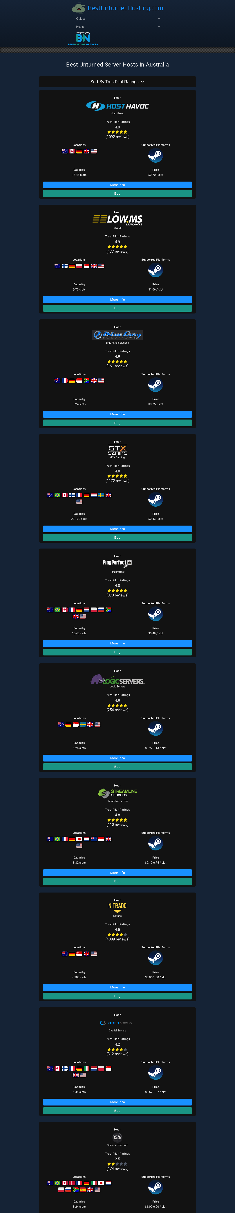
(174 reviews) (69, 529)
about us (115, 740)
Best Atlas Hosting (149, 650)
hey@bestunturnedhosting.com (92, 631)
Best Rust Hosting (149, 663)
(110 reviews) (69, 370)
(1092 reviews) (69, 85)
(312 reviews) (69, 463)
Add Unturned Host (149, 596)
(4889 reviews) (69, 415)
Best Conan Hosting (150, 655)
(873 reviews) (69, 278)
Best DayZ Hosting (149, 659)
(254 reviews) (69, 324)
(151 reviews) (69, 176)
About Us (143, 600)
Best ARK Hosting (148, 637)
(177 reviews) (69, 130)
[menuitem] (47, 20)
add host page (81, 681)
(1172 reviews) (69, 222)
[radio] (64, 82)
